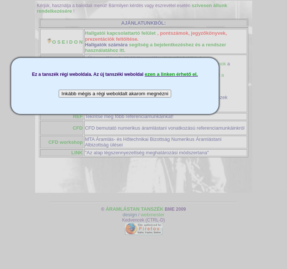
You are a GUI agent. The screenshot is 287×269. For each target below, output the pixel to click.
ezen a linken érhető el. (171, 74)
